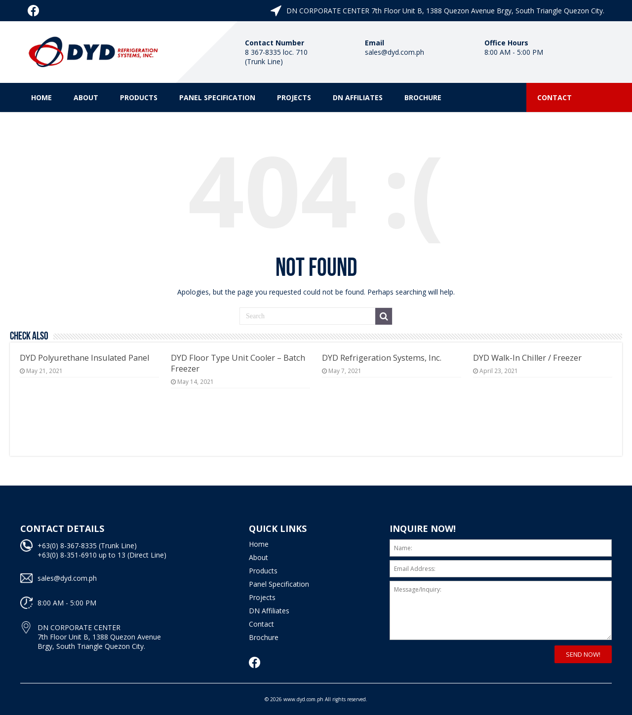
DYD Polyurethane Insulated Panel (84, 357)
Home (41, 97)
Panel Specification (217, 97)
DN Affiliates (358, 97)
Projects (294, 97)
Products (139, 97)
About (86, 97)
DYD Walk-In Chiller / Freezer (527, 357)
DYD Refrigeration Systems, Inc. (381, 357)
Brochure (422, 97)
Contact (554, 97)
